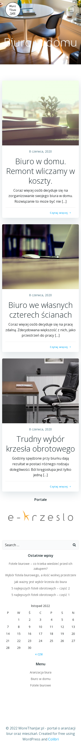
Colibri (53, 739)
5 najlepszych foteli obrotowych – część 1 (40, 595)
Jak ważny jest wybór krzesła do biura (40, 582)
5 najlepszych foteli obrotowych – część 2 (40, 588)
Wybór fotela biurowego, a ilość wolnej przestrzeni (40, 575)
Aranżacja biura (40, 672)
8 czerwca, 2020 (40, 151)
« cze (39, 654)
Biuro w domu (41, 679)
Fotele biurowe (40, 685)
